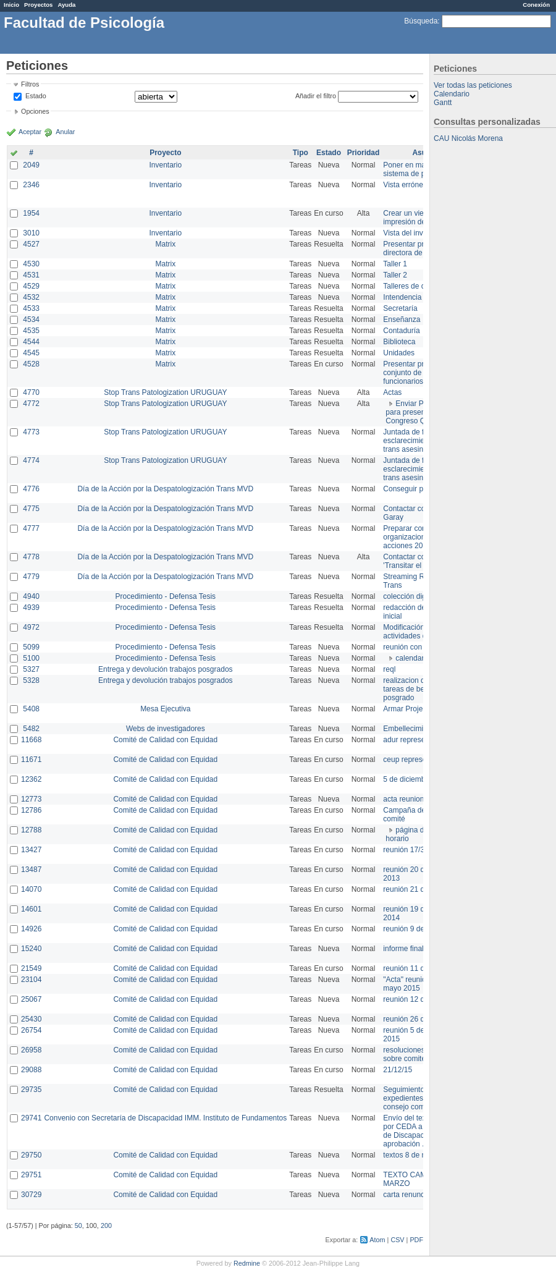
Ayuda (66, 4)
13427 (31, 849)
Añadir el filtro (315, 95)
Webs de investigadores (165, 728)
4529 (31, 286)
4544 (31, 341)
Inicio (11, 4)
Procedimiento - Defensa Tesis (166, 596)
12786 (31, 810)
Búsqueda (420, 21)
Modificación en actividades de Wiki (415, 631)
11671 (31, 759)
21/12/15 (397, 1069)
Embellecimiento (410, 728)
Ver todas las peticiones (473, 85)
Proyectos (38, 4)
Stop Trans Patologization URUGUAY (165, 392)
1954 (31, 213)
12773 (31, 799)
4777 (31, 528)
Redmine (247, 1263)
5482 (31, 728)
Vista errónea (405, 184)
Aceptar (30, 131)
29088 (31, 1069)
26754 (31, 1030)
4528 (31, 364)
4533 (31, 308)
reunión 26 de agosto (418, 1019)
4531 (31, 275)
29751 (31, 1175)
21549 (31, 968)
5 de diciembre (407, 779)
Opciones (35, 111)
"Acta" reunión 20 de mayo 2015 (416, 984)
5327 (31, 669)
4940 (31, 596)
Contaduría (401, 330)
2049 (31, 165)
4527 (31, 244)
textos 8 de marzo (412, 1155)
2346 (31, 184)
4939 (31, 607)
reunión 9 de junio (412, 929)
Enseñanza (401, 319)
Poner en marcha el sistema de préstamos (419, 169)
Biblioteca (399, 341)
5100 (31, 658)
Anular (65, 131)
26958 (31, 1050)
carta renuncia (406, 1194)
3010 (31, 233)
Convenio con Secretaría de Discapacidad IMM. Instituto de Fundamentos (165, 1118)
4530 (31, 264)
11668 (31, 739)
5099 (31, 647)
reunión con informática (421, 647)
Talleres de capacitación (422, 286)
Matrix (165, 244)
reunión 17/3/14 (408, 849)
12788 (31, 830)
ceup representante (415, 759)
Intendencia (402, 297)
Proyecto (165, 152)
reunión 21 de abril (413, 889)
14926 (31, 929)
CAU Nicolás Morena (468, 138)
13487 (31, 869)
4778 (31, 556)
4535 (31, 330)
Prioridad (363, 152)
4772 (31, 403)
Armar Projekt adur (414, 709)
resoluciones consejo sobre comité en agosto (421, 1054)
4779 (31, 576)
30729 (31, 1194)
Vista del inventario (414, 233)
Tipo (300, 152)
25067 (31, 999)
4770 (31, 392)
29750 (31, 1155)
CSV (397, 1239)
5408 (31, 709)
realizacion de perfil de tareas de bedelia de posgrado (420, 689)
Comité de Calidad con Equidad (165, 739)
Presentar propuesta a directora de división (420, 248)
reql (389, 669)
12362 (31, 779)
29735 (31, 1089)
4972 (31, 627)
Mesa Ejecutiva (165, 709)
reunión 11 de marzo (417, 968)
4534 (31, 319)
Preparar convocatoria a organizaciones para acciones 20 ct (422, 537)
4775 (31, 508)
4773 (31, 432)
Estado (35, 95)
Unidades (399, 353)
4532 (31, 297)
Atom (377, 1239)
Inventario (165, 165)
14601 (31, 909)
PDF (416, 1239)
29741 (31, 1118)
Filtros (30, 84)
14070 (31, 889)
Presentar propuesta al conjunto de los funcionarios (420, 373)
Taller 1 (395, 264)
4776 (31, 489)
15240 (31, 948)
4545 (31, 353)
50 (78, 1225)
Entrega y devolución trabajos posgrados (165, 669)
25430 (31, 1019)
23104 (31, 979)
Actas (392, 392)
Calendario (452, 94)
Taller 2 (395, 275)
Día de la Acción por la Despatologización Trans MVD (165, 489)
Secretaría (400, 308)
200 (106, 1225)
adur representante (414, 739)
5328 (31, 680)
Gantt (443, 102)
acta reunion (403, 799)
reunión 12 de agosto (418, 999)
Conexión (536, 4)
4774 (31, 460)
